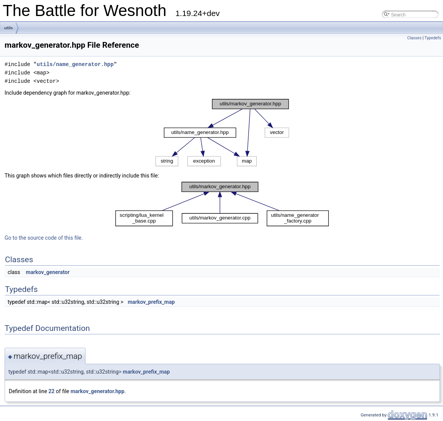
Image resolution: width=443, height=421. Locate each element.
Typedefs (432, 37)
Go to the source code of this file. (44, 238)
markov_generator (48, 272)
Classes (414, 37)
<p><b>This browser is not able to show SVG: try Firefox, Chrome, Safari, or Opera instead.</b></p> (222, 132)
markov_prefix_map (151, 302)
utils (8, 28)
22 (52, 391)
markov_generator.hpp (97, 391)
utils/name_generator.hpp (75, 64)
